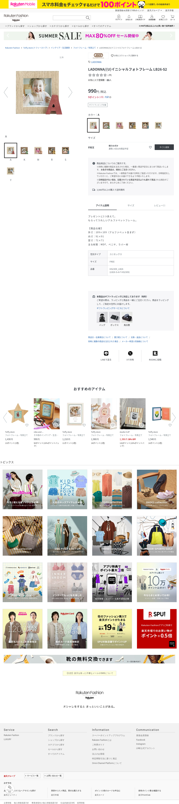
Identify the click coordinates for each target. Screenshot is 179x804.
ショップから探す (56, 736)
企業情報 (7, 799)
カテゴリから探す (56, 741)
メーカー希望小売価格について (135, 338)
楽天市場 (169, 10)
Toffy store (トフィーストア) (35, 47)
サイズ (131, 205)
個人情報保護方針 (21, 799)
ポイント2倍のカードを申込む (107, 787)
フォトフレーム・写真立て (84, 47)
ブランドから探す (56, 732)
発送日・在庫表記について (99, 333)
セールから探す (55, 746)
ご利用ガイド (98, 741)
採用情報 (81, 799)
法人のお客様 (98, 750)
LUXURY (7, 736)
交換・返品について (139, 333)
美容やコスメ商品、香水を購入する (66, 787)
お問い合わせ (98, 746)
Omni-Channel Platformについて (107, 760)
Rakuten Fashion (12, 47)
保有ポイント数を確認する (149, 787)
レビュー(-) (159, 205)
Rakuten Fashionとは (101, 736)
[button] (38, 92)
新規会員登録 (142, 732)
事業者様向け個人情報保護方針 (45, 799)
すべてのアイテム (56, 750)
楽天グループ (153, 10)
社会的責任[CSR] (67, 799)
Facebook (140, 736)
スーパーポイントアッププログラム (108, 732)
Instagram (141, 740)
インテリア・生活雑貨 (60, 47)
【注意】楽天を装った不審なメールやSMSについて (89, 670)
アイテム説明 (102, 205)
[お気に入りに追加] (150, 147)
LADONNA (96, 62)
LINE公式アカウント (145, 745)
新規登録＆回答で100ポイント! (129, 10)
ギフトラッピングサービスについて (113, 308)
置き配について (120, 333)
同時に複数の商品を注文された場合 (103, 338)
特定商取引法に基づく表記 (104, 755)
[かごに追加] (164, 147)
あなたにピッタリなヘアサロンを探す (20, 787)
